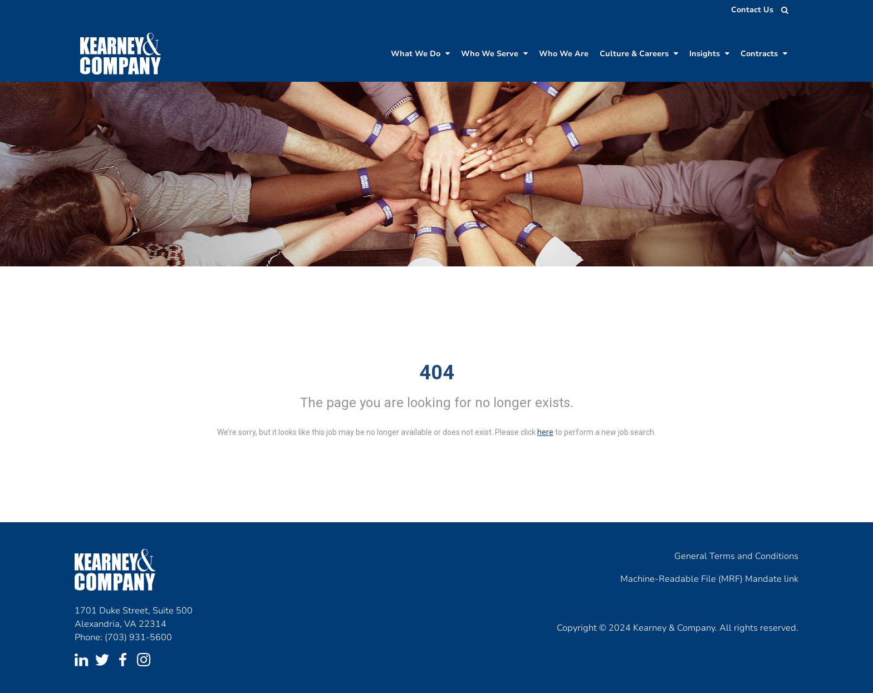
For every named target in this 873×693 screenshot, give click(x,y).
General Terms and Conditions (736, 556)
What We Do (420, 53)
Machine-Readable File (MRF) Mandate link (709, 579)
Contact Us (752, 9)
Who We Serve (494, 53)
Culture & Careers (639, 53)
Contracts (763, 53)
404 (436, 372)
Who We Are (563, 53)
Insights (709, 53)
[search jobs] (781, 10)
